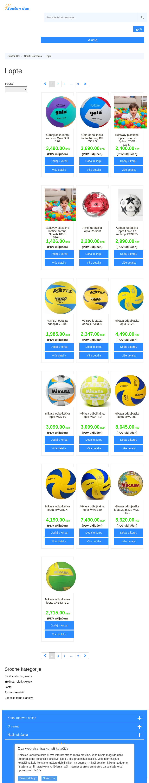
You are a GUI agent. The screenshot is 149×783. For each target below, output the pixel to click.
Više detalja (59, 169)
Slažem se (49, 778)
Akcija (92, 40)
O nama (13, 726)
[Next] (85, 84)
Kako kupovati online (22, 718)
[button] (123, 29)
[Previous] (45, 84)
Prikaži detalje (27, 778)
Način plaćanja (18, 734)
